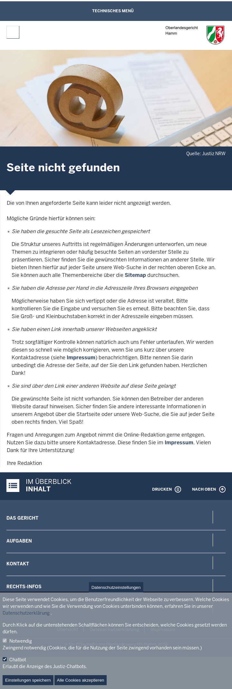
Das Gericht (22, 518)
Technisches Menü (113, 11)
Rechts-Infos (24, 587)
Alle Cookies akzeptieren (80, 680)
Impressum (81, 357)
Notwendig (20, 641)
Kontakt (17, 564)
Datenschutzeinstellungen (116, 587)
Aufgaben (19, 541)
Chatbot (17, 660)
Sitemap (135, 275)
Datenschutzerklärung (26, 613)
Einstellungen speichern (28, 680)
